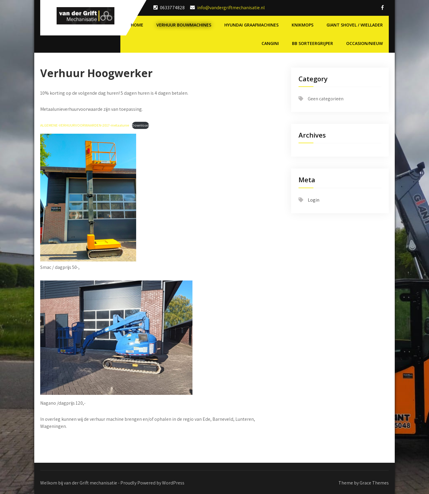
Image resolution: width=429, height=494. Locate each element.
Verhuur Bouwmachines (183, 25)
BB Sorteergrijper (312, 43)
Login (313, 200)
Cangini (270, 43)
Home (137, 25)
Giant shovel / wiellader (355, 25)
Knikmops (302, 25)
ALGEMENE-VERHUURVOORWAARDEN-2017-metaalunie (84, 125)
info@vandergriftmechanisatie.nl (231, 7)
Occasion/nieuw (364, 43)
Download (140, 125)
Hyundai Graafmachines (251, 25)
